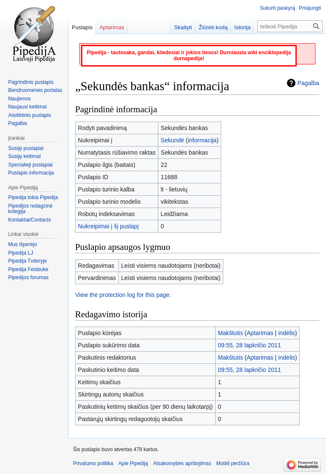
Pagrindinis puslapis (30, 82)
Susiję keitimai (24, 156)
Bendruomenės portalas (35, 90)
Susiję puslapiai (25, 148)
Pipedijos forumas (28, 277)
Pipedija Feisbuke (28, 269)
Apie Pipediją (133, 463)
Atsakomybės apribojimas (182, 463)
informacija (202, 140)
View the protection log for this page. (123, 294)
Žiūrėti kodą (213, 27)
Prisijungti (310, 8)
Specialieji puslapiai (30, 165)
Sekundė (172, 140)
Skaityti (183, 27)
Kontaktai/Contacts (29, 220)
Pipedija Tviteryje (27, 261)
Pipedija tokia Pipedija (33, 197)
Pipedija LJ (20, 253)
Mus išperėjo (22, 244)
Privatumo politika (93, 463)
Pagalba (308, 83)
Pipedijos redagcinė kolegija (30, 209)
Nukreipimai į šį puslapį (108, 226)
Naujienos (19, 99)
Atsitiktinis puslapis (29, 115)
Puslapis (82, 27)
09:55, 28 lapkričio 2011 (249, 345)
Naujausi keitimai (27, 107)
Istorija (242, 27)
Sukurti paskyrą (277, 8)
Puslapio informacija (30, 173)
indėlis (286, 333)
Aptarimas (260, 333)
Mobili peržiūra (233, 463)
